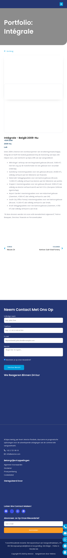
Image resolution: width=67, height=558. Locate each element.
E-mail (6, 336)
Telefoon (7, 326)
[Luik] (33, 279)
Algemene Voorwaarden (13, 465)
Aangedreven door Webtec (45, 554)
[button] (61, 4)
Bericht (6, 346)
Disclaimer (8, 468)
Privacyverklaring (10, 471)
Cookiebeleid (9, 475)
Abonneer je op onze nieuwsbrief (18, 360)
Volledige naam (10, 316)
